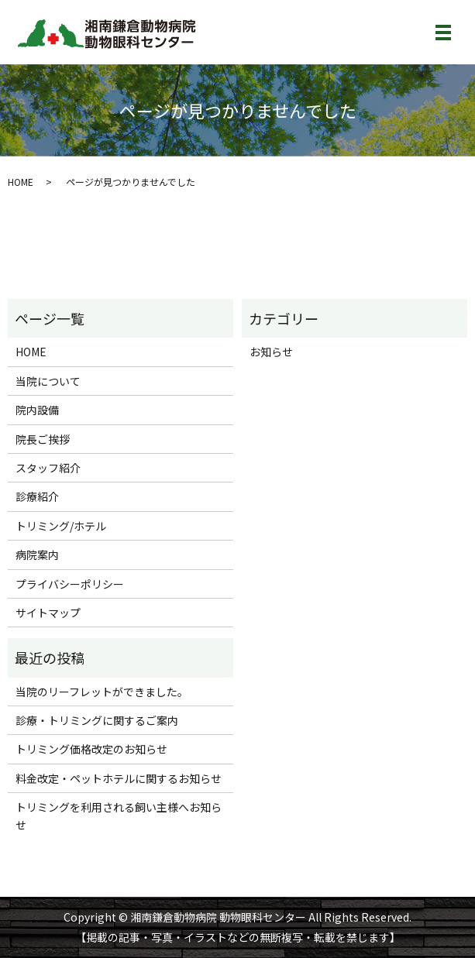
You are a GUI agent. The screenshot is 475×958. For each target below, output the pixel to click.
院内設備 (37, 409)
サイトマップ (48, 612)
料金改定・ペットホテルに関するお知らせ (118, 778)
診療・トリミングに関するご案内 (96, 720)
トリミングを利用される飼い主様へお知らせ (118, 815)
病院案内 (37, 554)
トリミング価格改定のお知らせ (91, 749)
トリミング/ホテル (60, 526)
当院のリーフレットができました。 (101, 691)
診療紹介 (37, 496)
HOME (20, 181)
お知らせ (271, 351)
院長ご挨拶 (42, 439)
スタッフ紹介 (48, 468)
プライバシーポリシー (69, 584)
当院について (48, 381)
